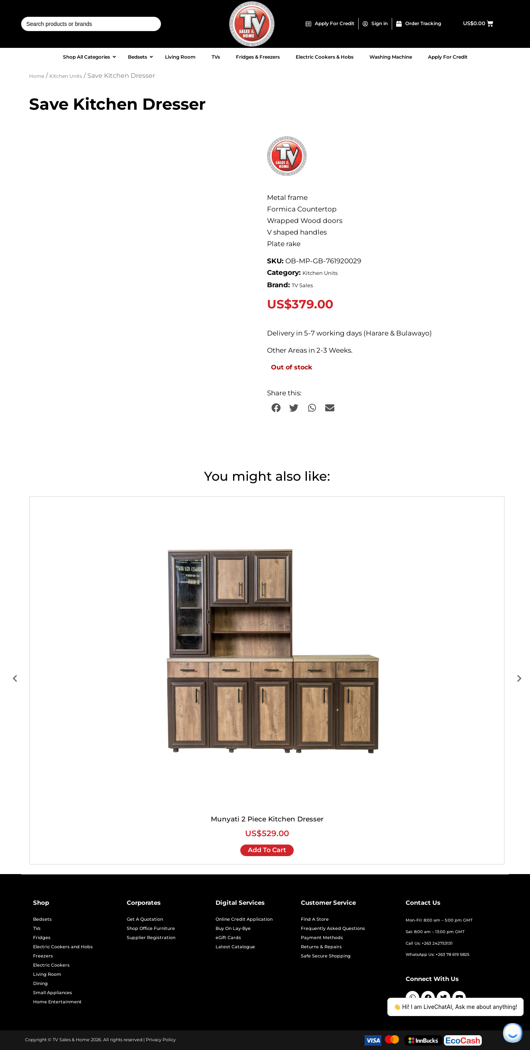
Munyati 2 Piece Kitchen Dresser (267, 819)
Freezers (43, 956)
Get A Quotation (145, 919)
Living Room (47, 974)
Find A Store (315, 919)
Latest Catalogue (235, 946)
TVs (37, 928)
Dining (40, 983)
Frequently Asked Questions (333, 928)
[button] (276, 408)
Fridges (42, 937)
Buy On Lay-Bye (233, 928)
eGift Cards (228, 937)
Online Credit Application (244, 919)
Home (36, 76)
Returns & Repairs (321, 946)
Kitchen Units (65, 76)
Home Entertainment (57, 1002)
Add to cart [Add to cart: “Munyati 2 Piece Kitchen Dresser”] (267, 850)
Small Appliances (52, 992)
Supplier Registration (151, 937)
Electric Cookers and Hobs (63, 946)
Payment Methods (322, 937)
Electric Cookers (51, 965)
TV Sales (302, 285)
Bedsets (42, 919)
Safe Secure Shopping (326, 956)
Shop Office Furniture (151, 928)
